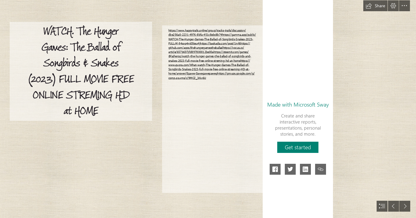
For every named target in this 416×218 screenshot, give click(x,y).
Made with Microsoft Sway (298, 104)
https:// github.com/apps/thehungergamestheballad (209, 45)
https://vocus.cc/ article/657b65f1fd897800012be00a (206, 50)
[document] (208, 109)
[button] (375, 5)
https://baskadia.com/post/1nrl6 (220, 43)
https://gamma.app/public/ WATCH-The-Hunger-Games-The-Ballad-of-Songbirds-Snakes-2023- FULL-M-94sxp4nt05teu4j (212, 39)
